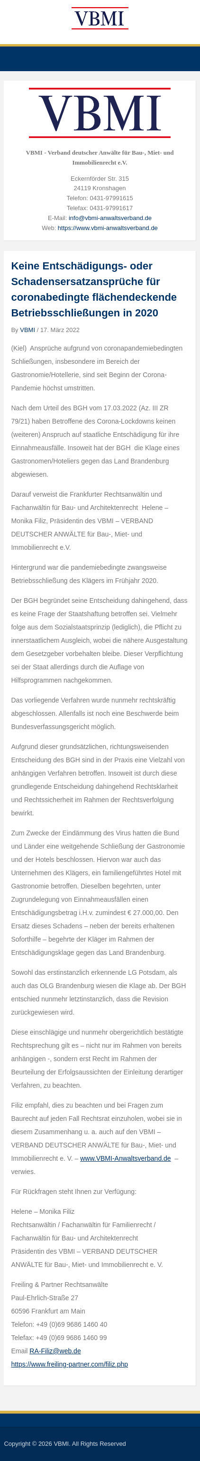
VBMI (27, 329)
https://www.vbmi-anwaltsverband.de (108, 227)
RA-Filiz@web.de (55, 1351)
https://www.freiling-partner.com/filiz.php (69, 1364)
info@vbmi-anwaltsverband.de (110, 218)
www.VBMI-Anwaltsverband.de (125, 1158)
